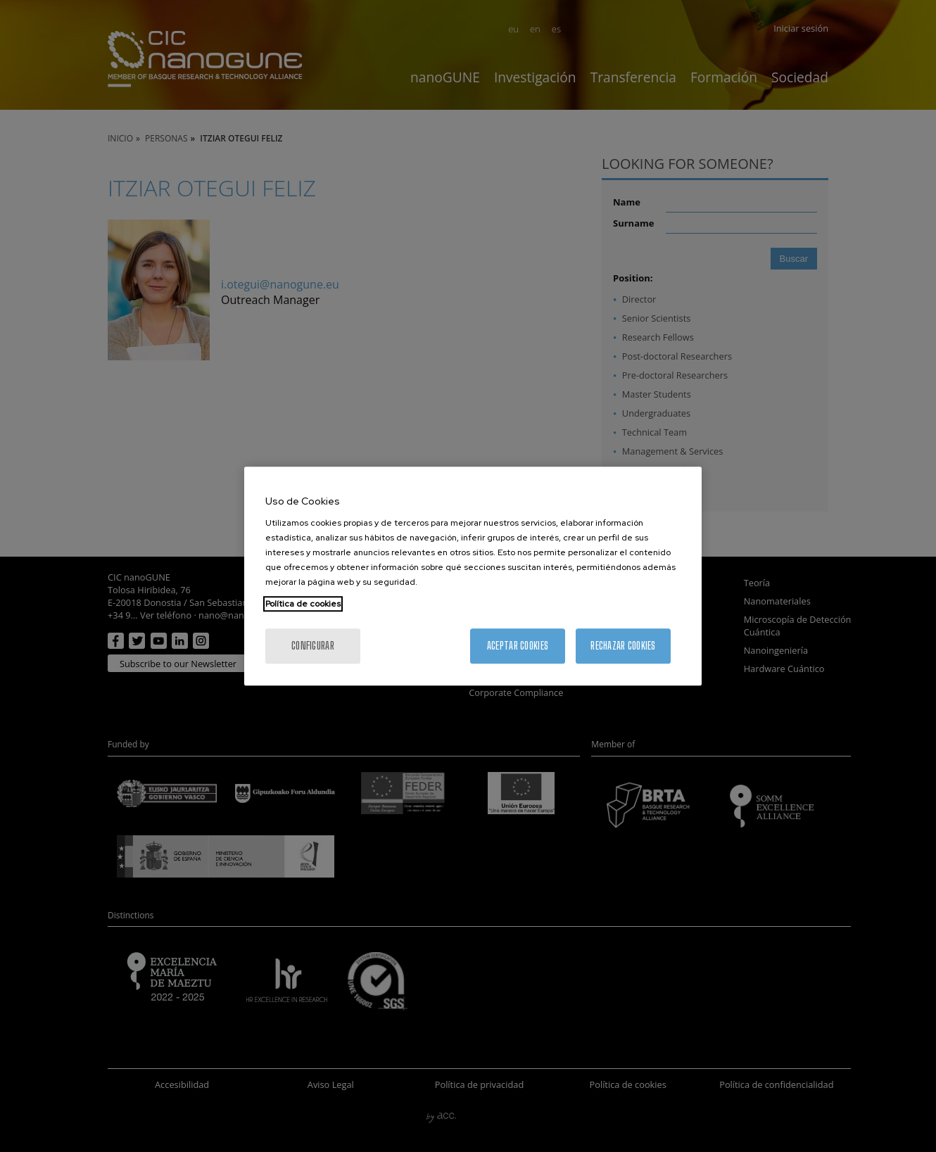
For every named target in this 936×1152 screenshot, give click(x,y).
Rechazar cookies (622, 646)
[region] (473, 576)
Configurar (312, 646)
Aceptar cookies (517, 646)
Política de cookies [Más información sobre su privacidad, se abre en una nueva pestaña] (303, 603)
